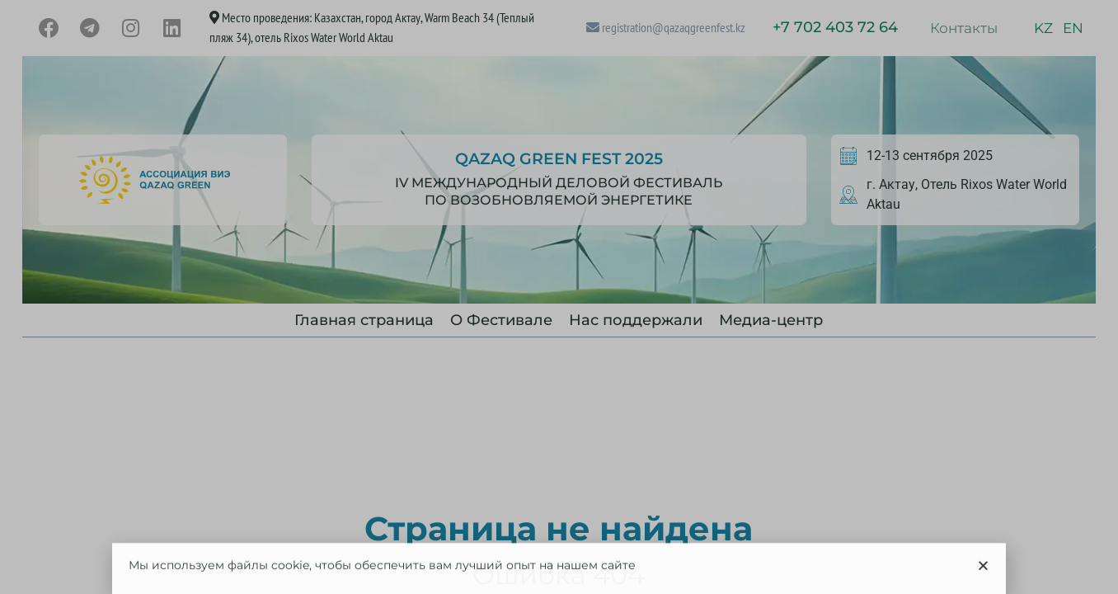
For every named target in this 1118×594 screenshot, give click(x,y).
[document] (559, 297)
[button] (983, 572)
